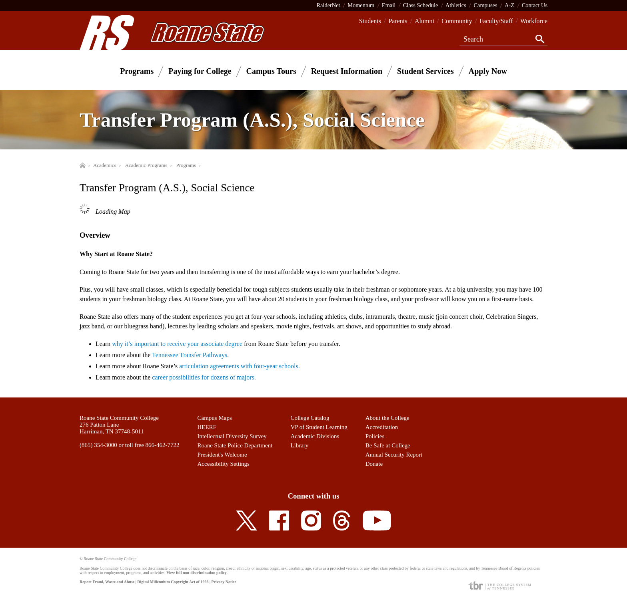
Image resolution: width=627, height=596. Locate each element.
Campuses (485, 5)
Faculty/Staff (496, 21)
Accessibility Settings (224, 464)
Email (388, 5)
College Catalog (309, 418)
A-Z (509, 5)
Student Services (425, 71)
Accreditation (381, 427)
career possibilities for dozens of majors (203, 377)
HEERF (207, 427)
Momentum (360, 5)
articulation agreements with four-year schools (238, 366)
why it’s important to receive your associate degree (177, 343)
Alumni (424, 21)
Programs (137, 71)
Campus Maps (215, 418)
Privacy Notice (223, 582)
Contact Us (534, 5)
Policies (375, 436)
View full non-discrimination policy (196, 572)
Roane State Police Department (235, 445)
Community (456, 21)
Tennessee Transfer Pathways (189, 355)
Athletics (455, 5)
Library (299, 445)
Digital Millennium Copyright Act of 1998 (172, 582)
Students (370, 21)
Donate (374, 464)
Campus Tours (271, 71)
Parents (397, 21)
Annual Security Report (393, 454)
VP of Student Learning (318, 427)
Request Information (346, 71)
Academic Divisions (314, 436)
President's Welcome (222, 454)
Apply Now (488, 71)
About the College (387, 418)
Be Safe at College (387, 445)
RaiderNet (328, 5)
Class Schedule (420, 5)
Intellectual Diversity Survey (232, 436)
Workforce (533, 21)
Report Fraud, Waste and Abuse (107, 582)
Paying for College (199, 71)
